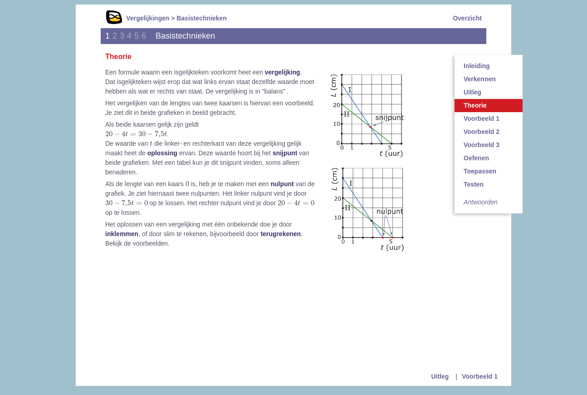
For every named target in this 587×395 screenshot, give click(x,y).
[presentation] (136, 134)
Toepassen (480, 171)
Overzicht (467, 18)
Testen (474, 184)
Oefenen (476, 158)
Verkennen (480, 79)
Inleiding (477, 65)
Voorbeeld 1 (481, 118)
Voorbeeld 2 (481, 131)
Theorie (475, 105)
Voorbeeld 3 (481, 144)
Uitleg (472, 92)
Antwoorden (481, 202)
